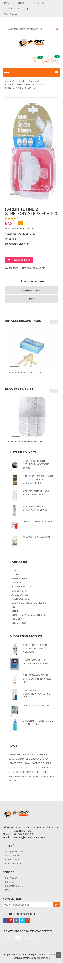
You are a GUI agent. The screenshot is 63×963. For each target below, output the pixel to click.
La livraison (11, 878)
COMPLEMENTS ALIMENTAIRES (29, 615)
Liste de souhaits (36, 60)
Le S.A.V (9, 882)
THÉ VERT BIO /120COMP (37, 536)
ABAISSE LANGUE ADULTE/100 (25, 372)
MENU (7, 72)
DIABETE (16, 582)
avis (31, 299)
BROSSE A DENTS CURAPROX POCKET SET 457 (37, 694)
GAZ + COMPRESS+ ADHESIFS (28, 602)
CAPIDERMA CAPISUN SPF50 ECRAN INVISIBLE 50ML (37, 678)
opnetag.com (43, 958)
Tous (13, 570)
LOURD (15, 574)
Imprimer (11, 268)
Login (27, 8)
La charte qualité (14, 886)
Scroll (58, 955)
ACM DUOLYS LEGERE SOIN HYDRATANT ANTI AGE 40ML (36, 648)
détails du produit (31, 281)
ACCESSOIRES (19, 594)
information (31, 290)
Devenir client (12, 859)
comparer (45, 60)
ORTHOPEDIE (19, 578)
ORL (13, 606)
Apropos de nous (12, 8)
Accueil (9, 81)
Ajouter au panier (22, 259)
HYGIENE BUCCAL (21, 586)
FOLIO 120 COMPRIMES (36, 705)
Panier (54, 60)
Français (21, 3)
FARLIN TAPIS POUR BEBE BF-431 (27, 441)
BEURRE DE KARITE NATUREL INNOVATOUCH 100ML (37, 464)
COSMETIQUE (19, 623)
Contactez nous (13, 863)
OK (56, 905)
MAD (6, 3)
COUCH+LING (19, 590)
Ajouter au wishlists (33, 268)
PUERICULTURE (14, 84)
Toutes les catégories (27, 81)
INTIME (15, 611)
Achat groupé (12, 855)
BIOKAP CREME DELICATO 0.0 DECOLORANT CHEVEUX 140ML (38, 479)
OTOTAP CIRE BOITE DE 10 (38, 521)
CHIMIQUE (17, 619)
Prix (7, 890)
